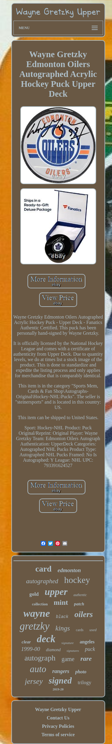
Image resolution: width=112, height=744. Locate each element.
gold (34, 594)
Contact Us (58, 717)
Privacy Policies (58, 726)
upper (56, 591)
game (68, 659)
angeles (87, 641)
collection (40, 604)
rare (86, 658)
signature (68, 643)
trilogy (84, 682)
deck (46, 639)
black (62, 616)
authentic (80, 595)
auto (38, 669)
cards (79, 630)
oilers (83, 614)
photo (80, 671)
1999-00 (30, 649)
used (92, 630)
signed (60, 680)
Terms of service (58, 734)
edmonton (69, 570)
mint (61, 602)
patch (79, 603)
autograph (40, 658)
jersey (34, 681)
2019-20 (58, 689)
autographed (42, 581)
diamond (53, 650)
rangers (60, 671)
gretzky (35, 626)
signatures (73, 650)
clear (26, 642)
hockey (77, 580)
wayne (36, 613)
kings (63, 628)
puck (90, 649)
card (43, 568)
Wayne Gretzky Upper (58, 709)
